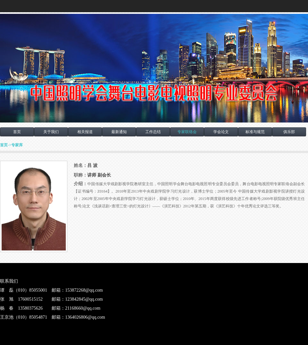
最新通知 (119, 132)
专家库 (17, 145)
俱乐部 (289, 132)
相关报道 (85, 132)
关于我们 (51, 132)
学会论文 (221, 132)
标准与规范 (255, 132)
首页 (17, 132)
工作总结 (153, 132)
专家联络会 (187, 132)
